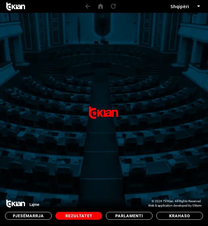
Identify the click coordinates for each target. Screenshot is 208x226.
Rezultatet (78, 215)
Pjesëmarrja (28, 215)
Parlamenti (129, 215)
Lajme (34, 205)
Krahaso (179, 215)
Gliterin (197, 205)
